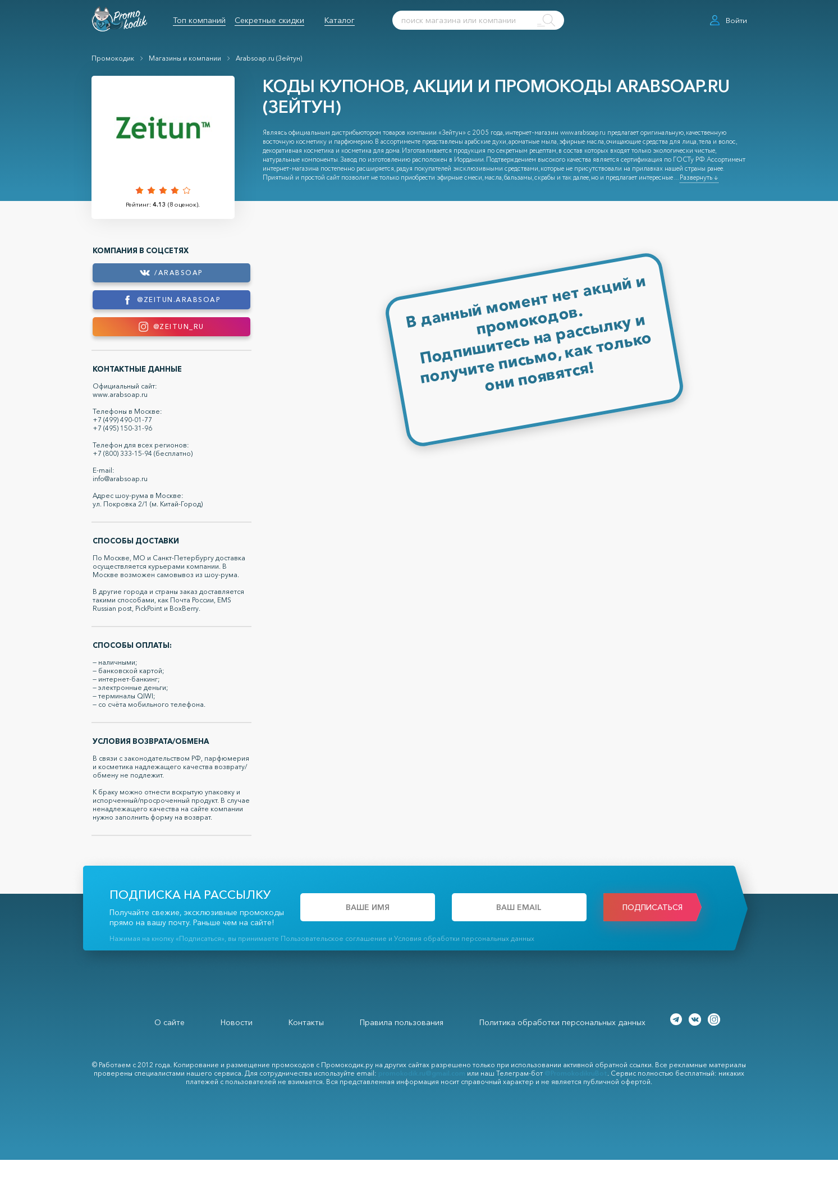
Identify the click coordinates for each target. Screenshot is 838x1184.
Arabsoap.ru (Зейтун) (269, 58)
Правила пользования (401, 1046)
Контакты (306, 1046)
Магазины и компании (185, 58)
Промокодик (112, 58)
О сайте (169, 1046)
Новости (237, 1046)
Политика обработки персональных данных (562, 1046)
